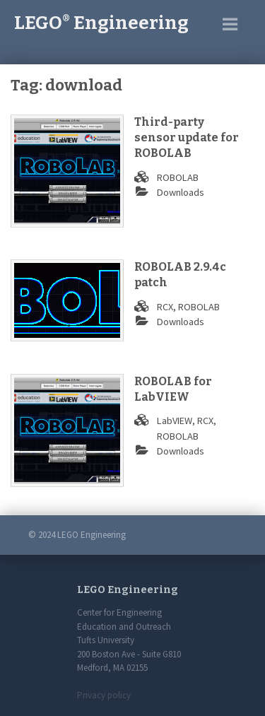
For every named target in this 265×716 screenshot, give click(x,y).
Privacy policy (104, 695)
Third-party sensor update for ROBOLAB (186, 137)
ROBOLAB (178, 177)
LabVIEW (174, 420)
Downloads (180, 192)
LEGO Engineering (101, 23)
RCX (165, 306)
